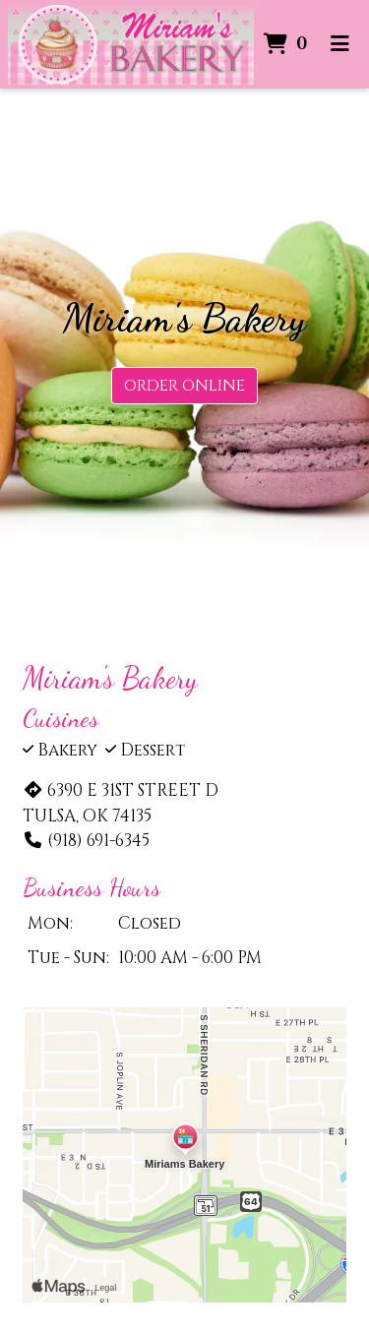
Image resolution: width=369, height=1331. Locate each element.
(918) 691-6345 (86, 840)
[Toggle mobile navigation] (340, 44)
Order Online (184, 385)
